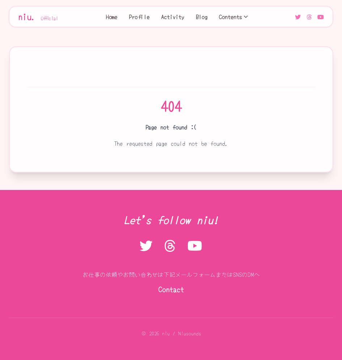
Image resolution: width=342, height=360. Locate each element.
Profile (139, 16)
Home (111, 16)
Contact (171, 289)
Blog (201, 16)
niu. (38, 16)
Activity (172, 16)
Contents (233, 16)
